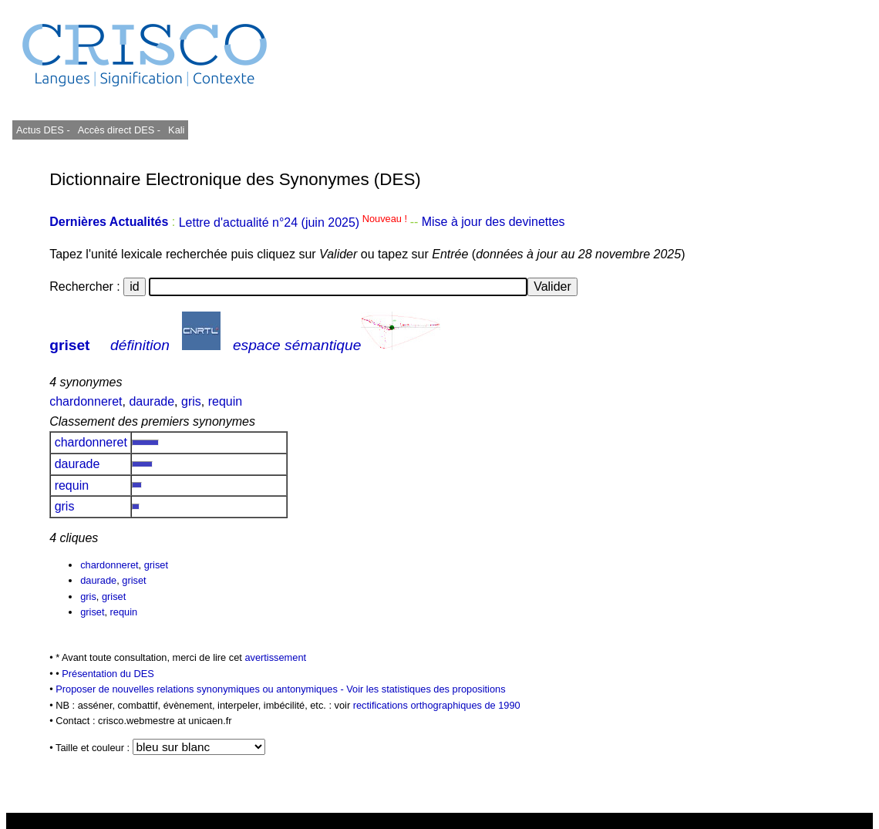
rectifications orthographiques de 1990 (436, 705)
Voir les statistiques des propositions (425, 689)
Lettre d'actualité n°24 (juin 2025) (294, 222)
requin (225, 401)
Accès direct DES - (119, 130)
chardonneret (85, 401)
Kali (176, 130)
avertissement (275, 657)
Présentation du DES (108, 673)
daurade (151, 401)
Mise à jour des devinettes (493, 222)
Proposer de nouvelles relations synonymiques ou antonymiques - (201, 689)
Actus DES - (43, 130)
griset (69, 345)
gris (191, 401)
